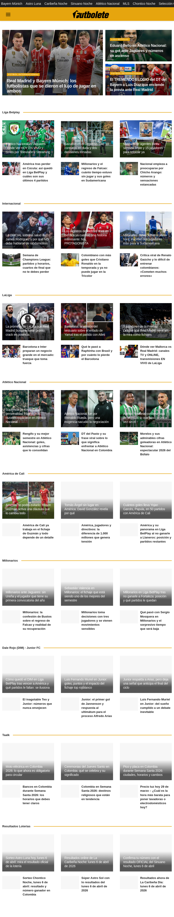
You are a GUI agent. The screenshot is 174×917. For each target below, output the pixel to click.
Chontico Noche (144, 3)
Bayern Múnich (11, 3)
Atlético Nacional (107, 3)
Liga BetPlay (120, 41)
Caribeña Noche (55, 3)
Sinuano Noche (81, 3)
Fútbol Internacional (24, 76)
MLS (126, 3)
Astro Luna (33, 3)
